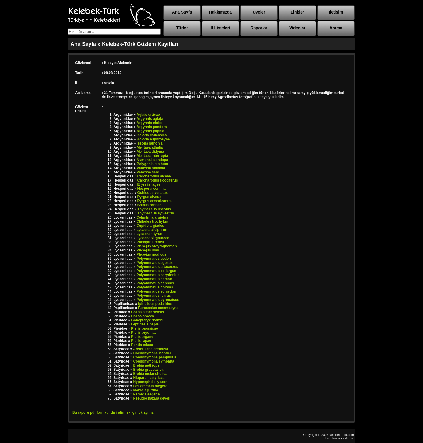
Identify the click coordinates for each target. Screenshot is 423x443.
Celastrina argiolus (152, 217)
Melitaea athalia (150, 147)
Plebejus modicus (151, 254)
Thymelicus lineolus (154, 209)
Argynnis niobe (149, 123)
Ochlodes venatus (152, 193)
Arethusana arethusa (150, 349)
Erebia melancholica (150, 374)
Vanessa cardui (149, 172)
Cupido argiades (150, 226)
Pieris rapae (141, 341)
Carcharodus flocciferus (157, 180)
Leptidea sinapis (145, 324)
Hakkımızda (220, 12)
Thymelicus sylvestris (155, 213)
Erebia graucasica (148, 370)
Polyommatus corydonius (157, 275)
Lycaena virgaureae (152, 238)
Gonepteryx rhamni (147, 320)
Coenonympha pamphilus (155, 357)
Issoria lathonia (150, 143)
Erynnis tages (149, 184)
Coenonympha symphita (153, 361)
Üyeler (259, 12)
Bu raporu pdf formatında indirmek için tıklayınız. (113, 412)
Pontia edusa (142, 345)
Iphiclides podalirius (155, 304)
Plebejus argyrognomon (156, 246)
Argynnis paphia (150, 131)
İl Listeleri (220, 28)
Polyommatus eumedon (156, 291)
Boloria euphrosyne (153, 139)
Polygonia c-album (152, 164)
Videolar (297, 28)
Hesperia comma (151, 189)
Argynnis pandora (152, 127)
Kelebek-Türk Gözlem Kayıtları (140, 44)
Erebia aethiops (146, 365)
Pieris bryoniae (143, 332)
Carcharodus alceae (154, 176)
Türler (182, 28)
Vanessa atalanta (151, 168)
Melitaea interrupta (152, 156)
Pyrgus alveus (149, 197)
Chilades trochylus (152, 221)
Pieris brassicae (144, 328)
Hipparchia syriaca (149, 378)
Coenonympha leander (152, 353)
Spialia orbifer (149, 205)
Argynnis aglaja (150, 119)
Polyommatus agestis (154, 263)
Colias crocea (142, 316)
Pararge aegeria (146, 394)
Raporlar (259, 28)
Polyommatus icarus (153, 295)
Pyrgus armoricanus (154, 201)
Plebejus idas (147, 250)
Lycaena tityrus (149, 234)
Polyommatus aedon (153, 258)
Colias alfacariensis (147, 312)
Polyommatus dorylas (154, 287)
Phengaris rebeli (150, 242)
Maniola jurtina (145, 390)
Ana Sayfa (182, 12)
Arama (336, 28)
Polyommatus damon (154, 279)
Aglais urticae (148, 115)
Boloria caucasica (152, 135)
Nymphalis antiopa (152, 160)
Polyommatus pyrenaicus (157, 300)
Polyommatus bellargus (156, 271)
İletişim (336, 12)
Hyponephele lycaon (150, 382)
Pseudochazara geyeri (152, 398)
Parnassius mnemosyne (158, 308)
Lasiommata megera (150, 386)
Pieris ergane (142, 337)
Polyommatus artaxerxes (157, 267)
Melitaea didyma (150, 152)
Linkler (297, 12)
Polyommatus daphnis (155, 283)
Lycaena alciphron (151, 230)
